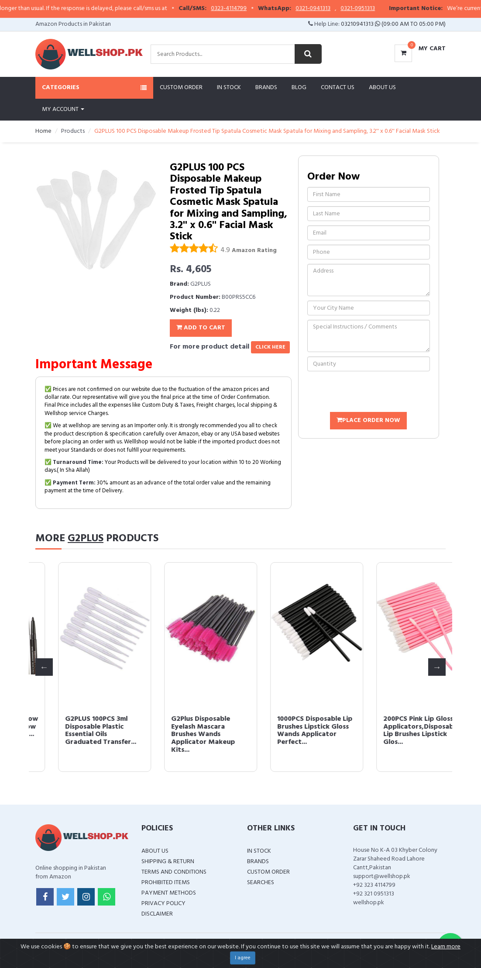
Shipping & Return (167, 862)
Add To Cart (200, 328)
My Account (63, 109)
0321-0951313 (373, 8)
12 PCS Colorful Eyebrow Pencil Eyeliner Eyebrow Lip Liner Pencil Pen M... (187, 726)
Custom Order (181, 88)
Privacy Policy (163, 904)
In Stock (229, 88)
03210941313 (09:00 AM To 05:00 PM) (393, 24)
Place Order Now (368, 420)
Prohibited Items (165, 883)
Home (43, 131)
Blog (299, 88)
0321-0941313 (328, 8)
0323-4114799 (244, 8)
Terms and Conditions (173, 872)
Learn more (445, 947)
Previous (44, 667)
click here (270, 347)
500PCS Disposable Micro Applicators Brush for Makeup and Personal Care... (78, 730)
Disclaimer (157, 914)
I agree (243, 958)
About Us (382, 88)
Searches (260, 883)
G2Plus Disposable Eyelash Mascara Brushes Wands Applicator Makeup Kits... (392, 734)
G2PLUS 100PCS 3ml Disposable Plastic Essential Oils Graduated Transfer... (290, 730)
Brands (266, 88)
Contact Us (337, 88)
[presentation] (373, 393)
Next (437, 667)
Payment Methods (168, 893)
